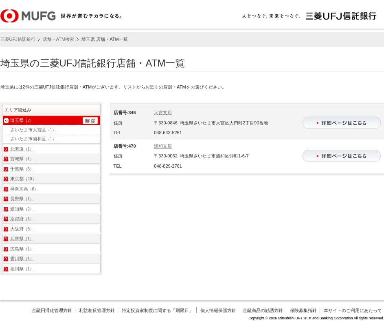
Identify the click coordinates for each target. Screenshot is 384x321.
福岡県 (22, 268)
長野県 (22, 198)
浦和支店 (163, 146)
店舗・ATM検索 (58, 39)
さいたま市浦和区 (33, 138)
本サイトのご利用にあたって (353, 310)
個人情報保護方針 (218, 310)
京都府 (22, 218)
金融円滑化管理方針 (52, 310)
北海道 (22, 148)
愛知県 (22, 208)
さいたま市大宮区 (33, 129)
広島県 (22, 248)
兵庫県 (22, 238)
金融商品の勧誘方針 (263, 310)
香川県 (22, 258)
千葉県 (22, 168)
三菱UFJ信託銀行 (17, 39)
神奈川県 (24, 188)
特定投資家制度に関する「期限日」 (157, 310)
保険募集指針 (303, 310)
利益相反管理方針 (97, 310)
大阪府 (22, 228)
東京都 (23, 178)
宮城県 (22, 158)
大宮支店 (163, 112)
